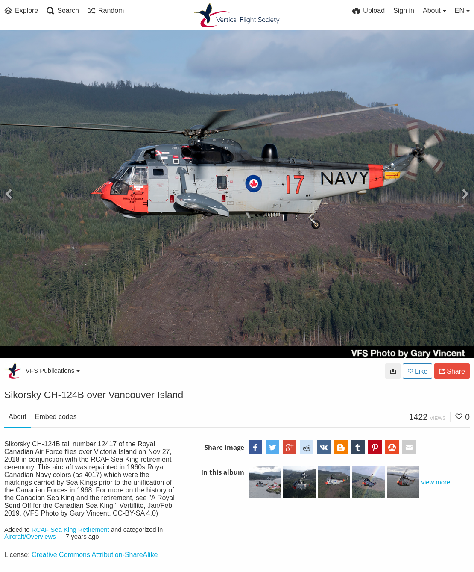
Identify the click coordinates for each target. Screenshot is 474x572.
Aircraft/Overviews (30, 536)
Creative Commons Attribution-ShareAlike (95, 554)
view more (436, 482)
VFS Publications (53, 370)
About (17, 416)
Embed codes (56, 416)
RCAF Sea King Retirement (70, 529)
